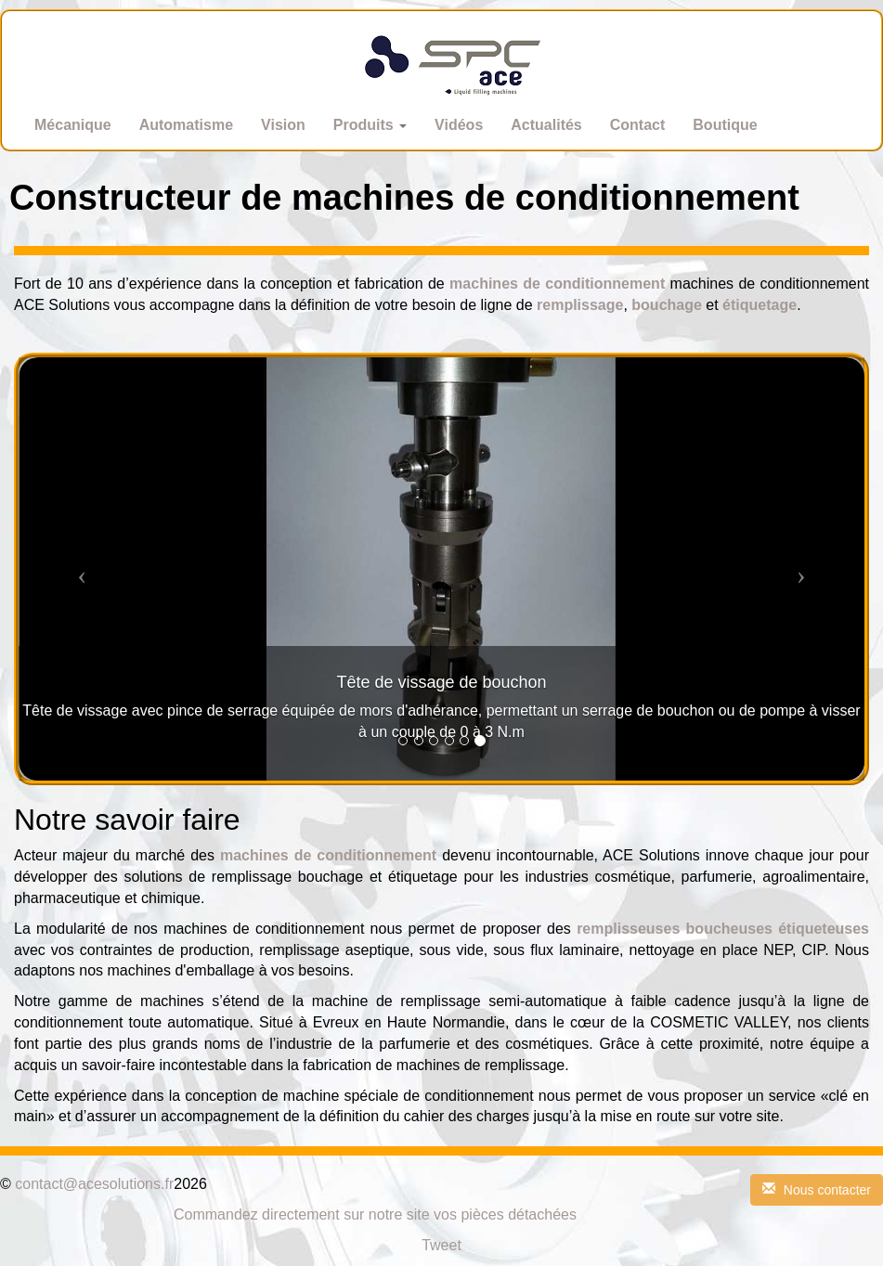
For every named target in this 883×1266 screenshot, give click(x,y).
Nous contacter (816, 1189)
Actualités (546, 125)
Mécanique (72, 125)
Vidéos (459, 125)
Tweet (441, 1245)
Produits (370, 125)
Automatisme (186, 125)
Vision (283, 125)
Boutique (725, 125)
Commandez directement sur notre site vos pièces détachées (375, 1214)
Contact (638, 125)
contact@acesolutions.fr (94, 1184)
